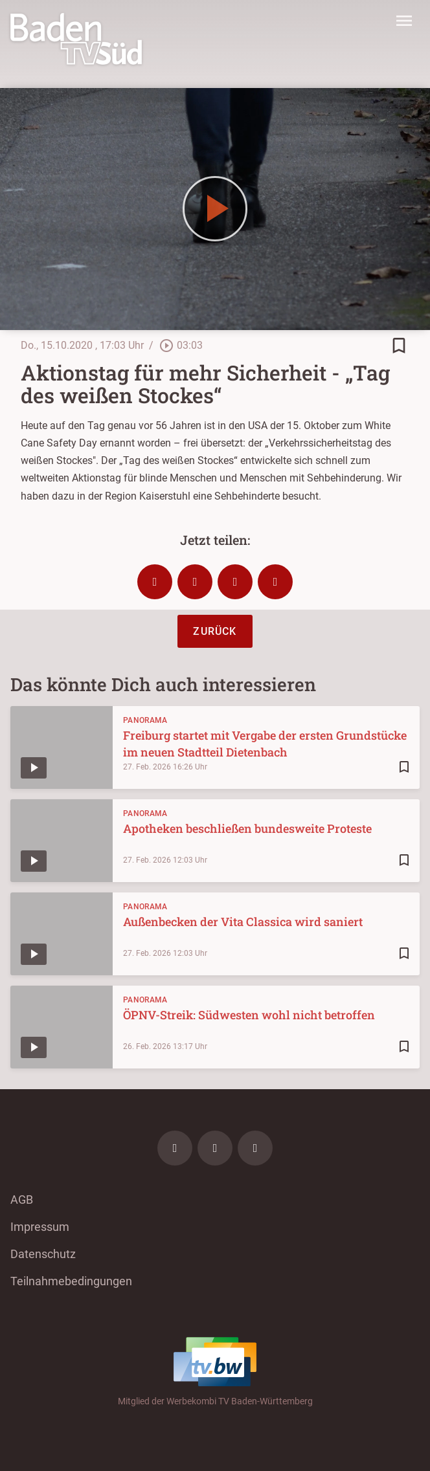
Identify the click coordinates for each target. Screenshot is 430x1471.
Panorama (145, 720)
